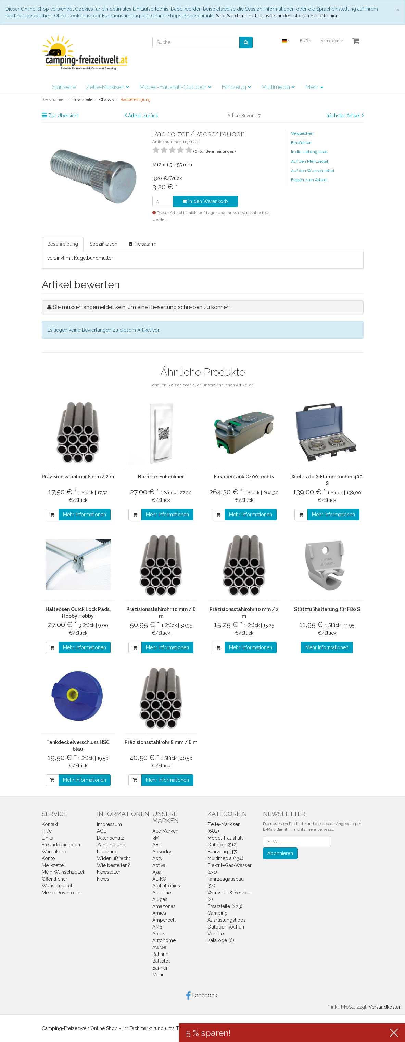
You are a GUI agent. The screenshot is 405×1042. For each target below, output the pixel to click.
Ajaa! (157, 872)
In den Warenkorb (205, 201)
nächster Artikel (344, 115)
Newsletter (109, 872)
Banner (160, 968)
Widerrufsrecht (113, 858)
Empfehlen (301, 142)
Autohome (164, 940)
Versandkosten (385, 1007)
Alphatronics (166, 886)
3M (155, 838)
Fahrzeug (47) (222, 851)
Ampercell (164, 920)
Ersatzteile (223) (224, 906)
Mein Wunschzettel (63, 872)
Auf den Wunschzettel (312, 170)
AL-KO (159, 879)
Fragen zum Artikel (309, 179)
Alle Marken (165, 831)
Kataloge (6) (220, 940)
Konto (48, 858)
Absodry (162, 851)
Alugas (159, 899)
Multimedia (278, 86)
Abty (157, 858)
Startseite (64, 86)
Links (47, 838)
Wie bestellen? (113, 865)
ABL (156, 844)
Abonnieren (280, 853)
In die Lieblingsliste (309, 151)
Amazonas (164, 906)
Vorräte (215, 933)
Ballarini (160, 954)
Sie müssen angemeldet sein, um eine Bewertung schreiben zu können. (142, 307)
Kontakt (50, 824)
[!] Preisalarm (142, 244)
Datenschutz (110, 838)
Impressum (109, 824)
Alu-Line (161, 892)
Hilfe (47, 831)
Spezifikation (103, 244)
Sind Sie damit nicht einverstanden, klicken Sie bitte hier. (277, 15)
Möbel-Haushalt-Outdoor (176, 86)
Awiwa (159, 947)
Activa (158, 865)
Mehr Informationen (84, 514)
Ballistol (161, 961)
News (103, 879)
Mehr (314, 86)
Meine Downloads (62, 892)
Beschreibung (62, 244)
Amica (159, 913)
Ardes (158, 933)
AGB (102, 831)
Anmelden (332, 41)
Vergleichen (302, 133)
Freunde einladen (61, 844)
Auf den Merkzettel (309, 161)
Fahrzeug (236, 86)
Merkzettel (53, 865)
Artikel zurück (143, 115)
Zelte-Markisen (107, 86)
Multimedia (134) (225, 858)
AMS (157, 927)
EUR (305, 41)
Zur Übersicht (63, 115)
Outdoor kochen (225, 927)
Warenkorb (54, 851)
